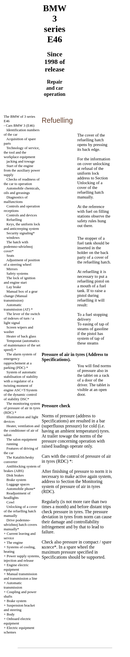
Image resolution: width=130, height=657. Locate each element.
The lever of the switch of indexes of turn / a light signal (22, 318)
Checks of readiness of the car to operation (22, 181)
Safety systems (17, 273)
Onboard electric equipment (17, 621)
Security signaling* (20, 233)
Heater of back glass (21, 336)
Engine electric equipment (16, 567)
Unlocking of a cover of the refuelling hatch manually (20, 511)
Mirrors (12, 269)
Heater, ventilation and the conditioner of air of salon (22, 430)
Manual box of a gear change (21, 295)
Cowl (10, 502)
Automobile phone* (20, 489)
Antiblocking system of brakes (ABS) (22, 468)
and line (20, 576)
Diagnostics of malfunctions (15, 199)
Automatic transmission (13, 585)
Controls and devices (21, 215)
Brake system (16, 480)
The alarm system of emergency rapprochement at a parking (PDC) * (20, 361)
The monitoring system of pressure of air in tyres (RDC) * (22, 408)
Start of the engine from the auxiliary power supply (22, 170)
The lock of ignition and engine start (19, 280)
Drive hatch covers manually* (20, 524)
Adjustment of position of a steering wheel (22, 262)
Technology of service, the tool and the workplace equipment (22, 152)
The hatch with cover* (18, 246)
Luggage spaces (18, 484)
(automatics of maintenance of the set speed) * (22, 345)
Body (11, 614)
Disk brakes (15, 475)
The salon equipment (21, 439)
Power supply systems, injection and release (22, 558)
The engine (15, 542)
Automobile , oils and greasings (22, 190)
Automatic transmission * (18, 307)
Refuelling (14, 220)
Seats (10, 255)
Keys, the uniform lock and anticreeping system (22, 226)
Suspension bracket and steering (19, 607)
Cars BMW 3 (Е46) (20, 125)
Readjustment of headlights (17, 495)
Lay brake (13, 287)
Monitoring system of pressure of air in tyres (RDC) (72, 486)
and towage (20, 161)
